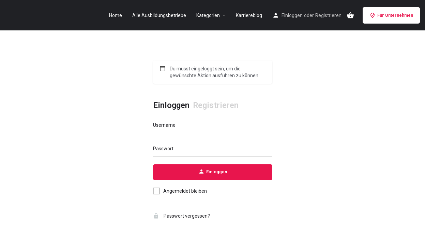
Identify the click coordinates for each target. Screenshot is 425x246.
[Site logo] (12, 14)
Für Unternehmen (391, 15)
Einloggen (292, 15)
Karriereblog (249, 15)
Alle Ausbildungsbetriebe (159, 15)
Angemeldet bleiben (185, 191)
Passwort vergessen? (181, 216)
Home (115, 15)
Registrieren (328, 15)
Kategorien (208, 15)
